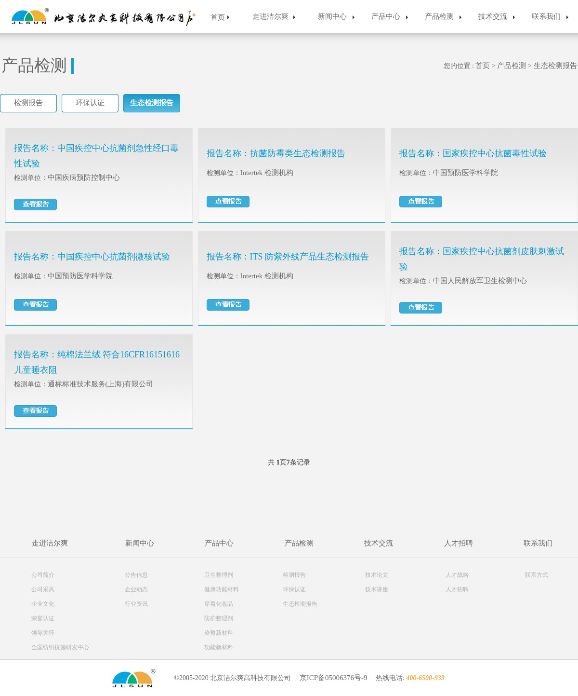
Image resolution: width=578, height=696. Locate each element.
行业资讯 (136, 603)
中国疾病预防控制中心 (84, 177)
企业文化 (42, 603)
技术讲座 (376, 589)
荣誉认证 (42, 618)
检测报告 (28, 103)
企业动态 (136, 589)
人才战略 (457, 575)
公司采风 (42, 589)
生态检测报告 (555, 65)
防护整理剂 (218, 618)
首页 (217, 17)
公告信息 (136, 575)
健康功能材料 (221, 589)
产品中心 (385, 16)
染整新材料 (218, 632)
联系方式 (536, 575)
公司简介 (42, 575)
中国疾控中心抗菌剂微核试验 (113, 256)
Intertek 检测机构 (266, 173)
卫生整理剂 (218, 575)
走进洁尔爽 (270, 16)
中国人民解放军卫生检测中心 (480, 281)
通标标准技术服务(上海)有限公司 (101, 384)
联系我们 (546, 16)
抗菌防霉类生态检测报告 (297, 153)
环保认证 (90, 103)
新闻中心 (332, 16)
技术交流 (492, 16)
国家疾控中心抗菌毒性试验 (495, 153)
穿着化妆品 (218, 603)
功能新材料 (218, 647)
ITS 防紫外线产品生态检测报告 (309, 256)
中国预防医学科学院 (465, 173)
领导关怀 (42, 632)
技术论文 (376, 575)
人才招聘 (458, 543)
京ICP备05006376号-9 (334, 678)
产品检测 (439, 16)
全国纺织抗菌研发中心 (60, 647)
